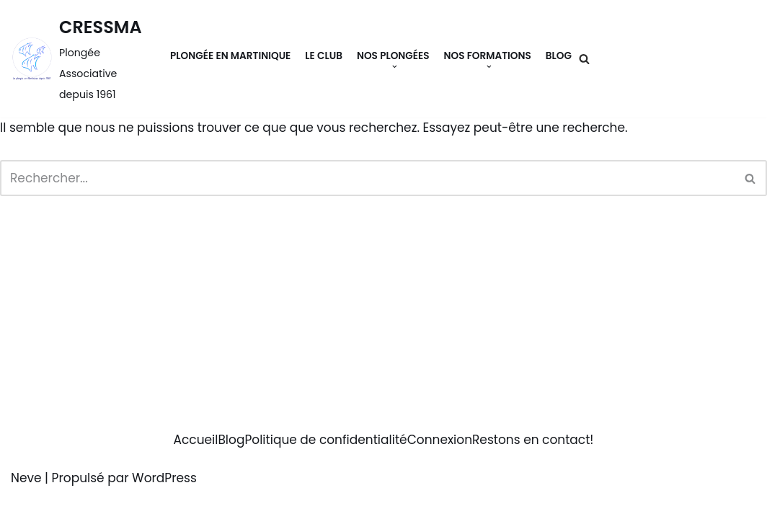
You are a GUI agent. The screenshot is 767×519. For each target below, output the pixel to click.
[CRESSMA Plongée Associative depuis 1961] (79, 59)
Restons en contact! (532, 439)
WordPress (164, 478)
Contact (720, 58)
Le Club (323, 56)
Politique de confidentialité (325, 439)
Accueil (196, 439)
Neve (26, 478)
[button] (395, 66)
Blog (559, 56)
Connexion (439, 439)
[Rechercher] (584, 58)
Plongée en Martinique (230, 56)
